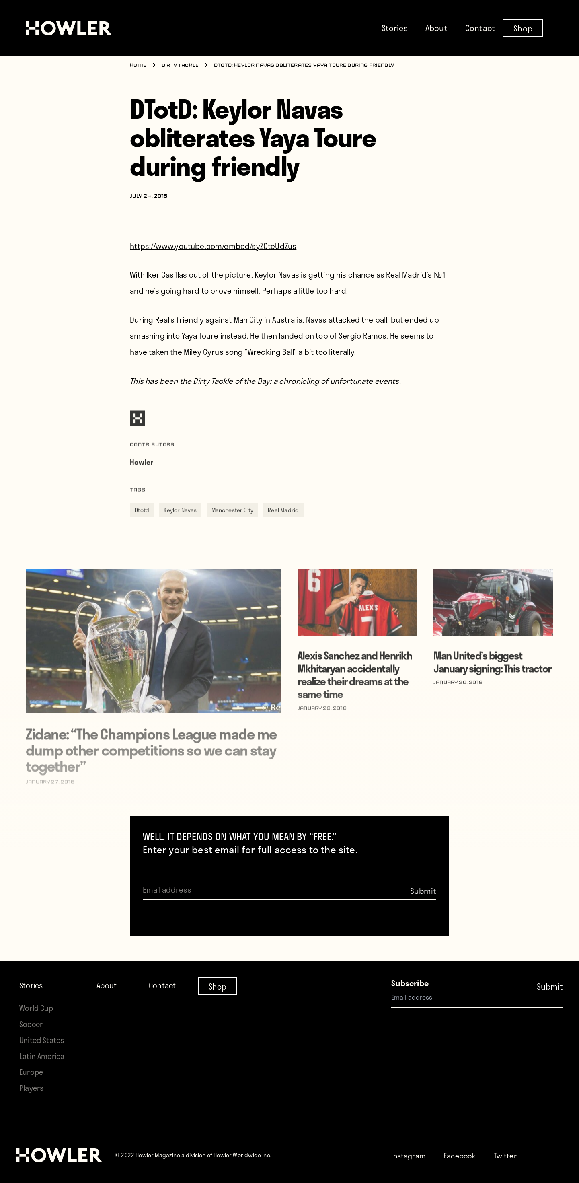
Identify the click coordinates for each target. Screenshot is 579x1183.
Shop (522, 28)
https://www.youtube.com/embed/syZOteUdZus (213, 246)
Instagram (409, 1155)
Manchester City (232, 525)
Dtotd (142, 525)
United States (42, 1040)
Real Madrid (283, 525)
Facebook (463, 1155)
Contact (480, 28)
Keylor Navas (180, 525)
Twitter (510, 1155)
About (436, 28)
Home (138, 65)
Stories (395, 28)
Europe (32, 1072)
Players (32, 1088)
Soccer (31, 1024)
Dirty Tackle (180, 65)
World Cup (37, 1008)
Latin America (42, 1056)
